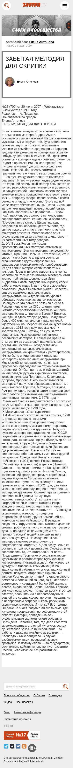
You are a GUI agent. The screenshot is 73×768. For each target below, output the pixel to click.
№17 (21, 734)
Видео (8, 702)
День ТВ (8, 726)
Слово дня (55, 695)
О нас (7, 712)
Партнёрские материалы (17, 719)
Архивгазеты (34, 735)
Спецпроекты (24, 702)
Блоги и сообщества (17, 695)
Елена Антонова (41, 42)
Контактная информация (27, 712)
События (39, 695)
